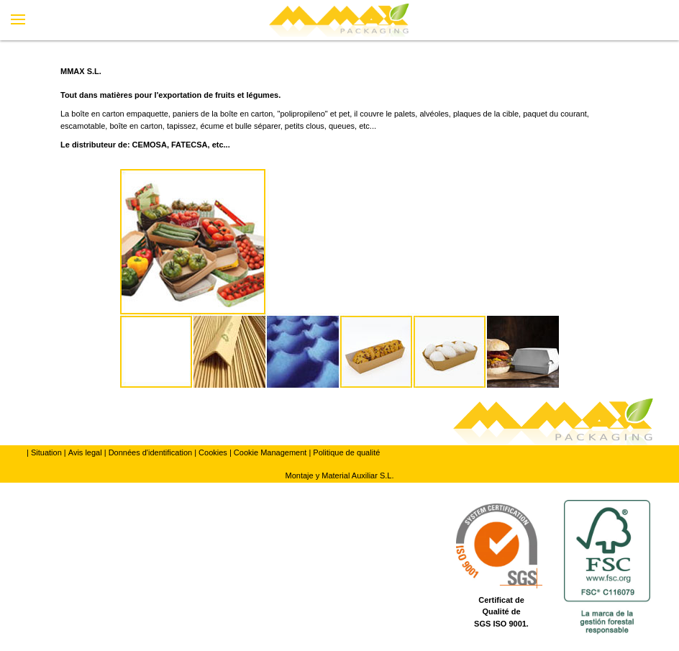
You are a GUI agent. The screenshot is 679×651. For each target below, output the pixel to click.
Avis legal (85, 452)
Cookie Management (270, 452)
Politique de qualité (346, 452)
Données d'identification (150, 452)
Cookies (213, 452)
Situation (46, 452)
